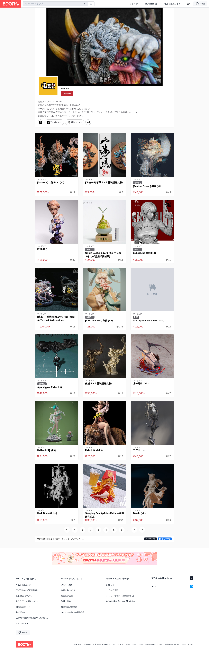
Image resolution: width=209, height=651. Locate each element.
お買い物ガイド (68, 590)
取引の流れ (66, 601)
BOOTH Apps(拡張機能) (26, 590)
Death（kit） (140, 513)
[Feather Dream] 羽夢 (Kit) (147, 186)
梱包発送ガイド (23, 607)
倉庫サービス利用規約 (101, 644)
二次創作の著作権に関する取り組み (32, 618)
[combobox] (55, 3)
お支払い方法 (67, 596)
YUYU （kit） (140, 450)
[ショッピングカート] (188, 4)
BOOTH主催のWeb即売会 (72, 612)
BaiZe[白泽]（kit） (47, 450)
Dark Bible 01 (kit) (47, 513)
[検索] (85, 4)
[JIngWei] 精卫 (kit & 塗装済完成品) (104, 182)
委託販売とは (22, 612)
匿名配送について (24, 596)
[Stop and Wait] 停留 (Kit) (99, 320)
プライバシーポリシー (134, 644)
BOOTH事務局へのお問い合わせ (121, 601)
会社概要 (77, 644)
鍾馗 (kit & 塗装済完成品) (98, 383)
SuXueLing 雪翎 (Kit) (144, 253)
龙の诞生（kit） (141, 383)
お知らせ (110, 585)
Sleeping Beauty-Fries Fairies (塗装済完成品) (104, 515)
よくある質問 (112, 590)
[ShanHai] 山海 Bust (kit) (50, 182)
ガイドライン (118, 644)
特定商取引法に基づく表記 (175, 644)
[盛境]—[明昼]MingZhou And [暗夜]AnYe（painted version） (56, 319)
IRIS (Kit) (42, 249)
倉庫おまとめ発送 (69, 607)
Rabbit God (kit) (94, 450)
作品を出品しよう (172, 4)
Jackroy (65, 88)
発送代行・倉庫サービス (27, 601)
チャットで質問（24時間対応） (120, 596)
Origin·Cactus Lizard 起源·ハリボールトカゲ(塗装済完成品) (104, 255)
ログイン (134, 4)
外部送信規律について (154, 644)
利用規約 (87, 644)
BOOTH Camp (22, 623)
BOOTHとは (151, 4)
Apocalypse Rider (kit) (49, 387)
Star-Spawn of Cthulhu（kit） (149, 320)
